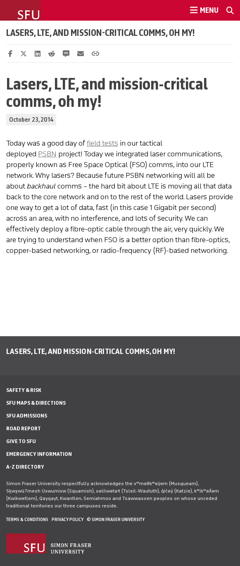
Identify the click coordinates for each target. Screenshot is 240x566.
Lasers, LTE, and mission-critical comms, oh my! (100, 32)
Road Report (23, 428)
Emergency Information (39, 454)
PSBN (47, 153)
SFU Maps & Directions (36, 402)
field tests (102, 143)
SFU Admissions (26, 415)
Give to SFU (21, 441)
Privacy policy (67, 519)
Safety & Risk (23, 390)
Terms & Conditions (27, 519)
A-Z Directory (25, 466)
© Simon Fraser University (116, 519)
